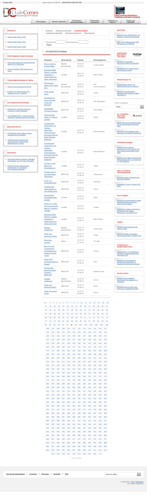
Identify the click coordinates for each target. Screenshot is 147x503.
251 (52, 373)
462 (89, 435)
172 (79, 347)
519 (79, 454)
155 (52, 343)
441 (105, 428)
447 (73, 432)
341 (84, 398)
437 (84, 428)
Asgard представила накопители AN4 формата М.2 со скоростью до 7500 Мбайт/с (129, 159)
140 (100, 336)
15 (103, 303)
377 (84, 409)
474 (89, 439)
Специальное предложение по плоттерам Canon (50, 189)
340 (79, 398)
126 (89, 332)
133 (63, 336)
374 (68, 409)
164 (100, 343)
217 (63, 362)
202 (47, 358)
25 (81, 306)
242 (68, 369)
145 (63, 339)
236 (100, 365)
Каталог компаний (59, 21)
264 (58, 376)
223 (94, 362)
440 (100, 428)
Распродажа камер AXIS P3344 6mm (51, 85)
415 (94, 421)
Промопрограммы (56, 51)
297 (105, 384)
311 (52, 391)
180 (58, 350)
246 (89, 369)
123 (73, 332)
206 (68, 358)
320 (100, 391)
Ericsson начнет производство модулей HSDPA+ (128, 178)
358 (47, 406)
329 (84, 395)
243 (73, 369)
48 (50, 314)
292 (79, 384)
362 (68, 406)
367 (94, 406)
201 (105, 354)
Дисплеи (121, 30)
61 (107, 314)
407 (52, 421)
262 (47, 376)
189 (105, 350)
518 (74, 454)
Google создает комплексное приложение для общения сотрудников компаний (18, 167)
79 (55, 321)
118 (47, 332)
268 (79, 376)
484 (79, 443)
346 (47, 402)
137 (84, 336)
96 (63, 325)
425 (84, 424)
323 (52, 395)
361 (63, 406)
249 (105, 369)
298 (47, 387)
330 (89, 395)
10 (81, 303)
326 (68, 395)
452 (100, 432)
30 (102, 306)
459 (73, 435)
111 (73, 328)
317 (84, 391)
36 (63, 310)
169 (63, 347)
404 (100, 417)
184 (79, 350)
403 (94, 417)
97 (67, 325)
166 (47, 347)
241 (63, 369)
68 (72, 317)
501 (105, 446)
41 (85, 310)
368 (100, 406)
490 (47, 446)
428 (100, 424)
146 (68, 339)
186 (89, 350)
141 (105, 336)
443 (52, 432)
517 (68, 454)
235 (94, 365)
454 (47, 435)
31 (107, 306)
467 (52, 439)
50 (59, 314)
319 (94, 391)
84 (76, 321)
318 (89, 391)
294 (89, 384)
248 (100, 369)
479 (52, 443)
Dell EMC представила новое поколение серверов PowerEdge (129, 132)
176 (100, 347)
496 (79, 446)
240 (58, 369)
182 (68, 350)
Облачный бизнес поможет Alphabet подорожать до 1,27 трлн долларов (21, 160)
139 (94, 336)
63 (50, 317)
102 (91, 325)
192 (58, 354)
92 (46, 325)
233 (84, 365)
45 (102, 310)
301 (63, 387)
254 (68, 373)
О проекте (33, 474)
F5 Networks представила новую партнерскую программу (19, 134)
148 (79, 339)
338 (68, 398)
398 (68, 417)
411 (73, 421)
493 (63, 446)
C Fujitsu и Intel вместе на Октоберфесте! (50, 166)
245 (84, 369)
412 (79, 421)
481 (63, 443)
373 (63, 409)
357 (105, 402)
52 (68, 314)
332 (100, 395)
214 (47, 362)
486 (89, 443)
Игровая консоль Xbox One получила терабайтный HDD (127, 288)
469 (63, 439)
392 (100, 413)
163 (94, 343)
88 (94, 321)
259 (94, 373)
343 (94, 398)
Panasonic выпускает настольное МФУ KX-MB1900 (128, 62)
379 (94, 409)
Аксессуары (122, 273)
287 (52, 384)
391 (94, 413)
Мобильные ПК (124, 80)
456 (58, 435)
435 (73, 428)
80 (59, 321)
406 (47, 421)
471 (73, 439)
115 (94, 328)
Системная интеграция (18, 103)
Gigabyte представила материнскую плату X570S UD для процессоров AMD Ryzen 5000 (128, 150)
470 (68, 439)
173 (84, 347)
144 (58, 339)
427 (94, 424)
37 (68, 310)
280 (79, 380)
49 (55, 314)
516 (63, 454)
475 (94, 439)
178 (47, 350)
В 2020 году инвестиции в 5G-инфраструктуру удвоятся (18, 92)
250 (47, 373)
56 (85, 314)
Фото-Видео (122, 195)
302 (68, 387)
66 (63, 317)
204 (58, 358)
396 (58, 417)
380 (100, 409)
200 (100, 354)
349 (63, 402)
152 (100, 339)
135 (73, 336)
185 (84, 350)
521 (89, 454)
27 (89, 306)
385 (63, 413)
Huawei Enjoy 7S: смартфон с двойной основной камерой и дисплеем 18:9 (128, 253)
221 (84, 362)
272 (100, 376)
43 (94, 310)
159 (73, 343)
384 (58, 413)
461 (84, 435)
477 (105, 439)
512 (100, 450)
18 (50, 306)
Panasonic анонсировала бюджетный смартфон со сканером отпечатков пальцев (128, 262)
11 (86, 303)
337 (63, 398)
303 (73, 387)
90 (102, 321)
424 (79, 424)
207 (73, 358)
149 (84, 339)
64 (55, 317)
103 (96, 325)
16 (107, 303)
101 (85, 325)
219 (73, 362)
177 (105, 347)
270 (89, 376)
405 (105, 417)
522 (95, 454)
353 (84, 402)
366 (89, 406)
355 (94, 402)
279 (73, 380)
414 (89, 421)
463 (94, 435)
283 (94, 380)
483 (73, 443)
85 (81, 321)
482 (68, 443)
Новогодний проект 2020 (16, 47)
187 (94, 350)
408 (58, 421)
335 (52, 398)
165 (105, 343)
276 (58, 380)
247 (94, 369)
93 (50, 325)
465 (105, 435)
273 (105, 376)
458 (68, 435)
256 (79, 373)
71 (85, 317)
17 (46, 306)
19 (55, 306)
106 (47, 328)
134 (68, 336)
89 (98, 321)
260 (100, 373)
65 (59, 317)
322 (47, 395)
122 (68, 332)
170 (68, 347)
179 (52, 350)
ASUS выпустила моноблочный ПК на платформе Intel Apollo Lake (129, 124)
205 (63, 358)
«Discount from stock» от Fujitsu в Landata (50, 117)
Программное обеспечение (20, 56)
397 (63, 417)
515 (58, 454)
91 (107, 321)
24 (76, 306)
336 (58, 398)
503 (52, 450)
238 (47, 369)
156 (58, 343)
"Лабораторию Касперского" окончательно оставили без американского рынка (18, 141)
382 (47, 413)
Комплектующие (125, 142)
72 (89, 317)
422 (68, 424)
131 (52, 336)
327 (73, 395)
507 (73, 450)
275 (52, 380)
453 (105, 432)
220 (79, 362)
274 (47, 380)
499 (94, 446)
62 (46, 317)
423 (73, 424)
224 (100, 362)
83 (72, 321)
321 (105, 391)
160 (79, 343)
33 (50, 310)
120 (58, 332)
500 (100, 446)
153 (105, 339)
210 (89, 358)
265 (63, 376)
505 (63, 450)
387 (73, 413)
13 (94, 303)
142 (47, 339)
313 (63, 391)
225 (105, 362)
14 (99, 303)
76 (107, 317)
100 (80, 325)
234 (89, 365)
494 (68, 446)
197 (84, 354)
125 (84, 332)
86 (85, 321)
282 (89, 380)
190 (47, 354)
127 (94, 332)
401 (84, 417)
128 (100, 332)
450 (89, 432)
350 (68, 402)
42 (89, 310)
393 (105, 413)
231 (73, 365)
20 (59, 306)
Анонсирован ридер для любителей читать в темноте (128, 85)
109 (63, 328)
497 (84, 446)
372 (58, 409)
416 (100, 421)
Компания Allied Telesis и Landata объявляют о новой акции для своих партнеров (50, 74)
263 (52, 376)
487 (94, 443)
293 (84, 384)
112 (79, 328)
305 (84, 387)
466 (47, 439)
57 (89, 314)
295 (94, 384)
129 (105, 332)
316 (79, 391)
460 (79, 435)
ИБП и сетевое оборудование (124, 171)
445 (63, 432)
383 (52, 413)
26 (85, 306)
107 (52, 328)
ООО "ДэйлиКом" (137, 482)
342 (89, 398)
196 (79, 354)
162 (89, 343)
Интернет (11, 153)
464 (100, 435)
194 (68, 354)
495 (73, 446)
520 (84, 454)
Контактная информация (15, 474)
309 (105, 387)
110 (68, 328)
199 (94, 354)
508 (79, 450)
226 (47, 365)
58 (94, 314)
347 (52, 402)
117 (105, 328)
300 (58, 387)
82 (68, 321)
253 (63, 373)
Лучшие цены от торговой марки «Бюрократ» (50, 174)
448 (79, 432)
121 (63, 332)
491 (52, 446)
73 (94, 317)
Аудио (120, 222)
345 (105, 398)
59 (98, 314)
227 (52, 365)
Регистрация (41, 21)
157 (63, 343)
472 (79, 439)
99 (75, 325)
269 (84, 376)
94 (54, 325)
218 (68, 362)
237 (105, 365)
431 (52, 428)
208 (79, 358)
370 (47, 409)
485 (84, 443)
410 (68, 421)
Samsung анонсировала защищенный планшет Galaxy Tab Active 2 (128, 93)
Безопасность (14, 127)
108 (58, 328)
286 (47, 384)
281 (84, 380)
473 (84, 439)
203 (52, 358)
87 (89, 321)
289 (63, 384)
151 (94, 339)
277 (63, 380)
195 (73, 354)
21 (63, 306)
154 (47, 343)
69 (76, 317)
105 (106, 325)
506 (68, 450)
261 (105, 373)
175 (94, 347)
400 (79, 417)
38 (72, 310)
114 (89, 328)
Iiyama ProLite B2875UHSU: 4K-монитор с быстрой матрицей (129, 36)
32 (46, 310)
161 (84, 343)
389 (84, 413)
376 (79, 409)
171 (73, 347)
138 (89, 336)
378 (89, 409)
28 (94, 306)
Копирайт (56, 474)
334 (47, 398)
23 (72, 306)
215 (52, 362)
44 (98, 310)
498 (89, 446)
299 (52, 387)
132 (58, 336)
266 (68, 376)
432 (58, 428)
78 (50, 321)
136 (79, 336)
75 (102, 317)
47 (46, 314)
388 (79, 413)
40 (81, 310)
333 (105, 395)
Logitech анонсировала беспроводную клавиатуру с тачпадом (127, 280)
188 (100, 350)
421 (63, 424)
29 (98, 306)
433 (63, 428)
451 (94, 432)
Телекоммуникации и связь (20, 80)
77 (46, 321)
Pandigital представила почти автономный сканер (128, 69)
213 (105, 358)
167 (52, 347)
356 (100, 402)
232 (79, 365)
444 (58, 432)
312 (58, 391)
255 (73, 373)
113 (84, 328)
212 (100, 358)
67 (68, 317)
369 (105, 406)
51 (63, 314)
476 (100, 439)
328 (79, 395)
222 (89, 362)
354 (89, 402)
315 (73, 391)
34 (55, 310)
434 (68, 428)
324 (58, 395)
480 (58, 443)
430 (47, 428)
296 (100, 384)
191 (52, 354)
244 (79, 369)
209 (84, 358)
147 (73, 339)
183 (73, 350)
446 (68, 432)
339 (73, 398)
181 (63, 350)
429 (105, 424)
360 (58, 406)
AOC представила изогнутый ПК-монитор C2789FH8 (128, 43)
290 (68, 384)
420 (58, 424)
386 (68, 413)
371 (52, 409)
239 (52, 369)
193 (63, 354)
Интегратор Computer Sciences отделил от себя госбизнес (19, 110)
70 (81, 317)
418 (47, 424)
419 (52, 424)
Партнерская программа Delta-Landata (50, 197)
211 (94, 358)
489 (105, 443)
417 (105, 421)
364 (79, 406)
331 (94, 395)
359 (52, 406)
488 (100, 443)
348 (58, 402)
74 (98, 317)
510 (89, 450)
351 (73, 402)
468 (58, 439)
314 (68, 391)
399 (73, 417)
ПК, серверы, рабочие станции (123, 116)
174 (89, 347)
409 (63, 421)
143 (52, 339)
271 (94, 376)
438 (89, 428)
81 (63, 321)
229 (63, 365)
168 (58, 347)
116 (100, 328)
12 (90, 303)
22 (68, 306)
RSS (66, 474)
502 (47, 450)
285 (105, 380)
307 (94, 387)
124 (79, 332)
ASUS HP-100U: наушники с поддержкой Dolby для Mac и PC (129, 235)
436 (79, 428)
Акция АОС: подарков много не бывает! (51, 262)
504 (58, 450)
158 (68, 343)
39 (76, 310)
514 (53, 454)
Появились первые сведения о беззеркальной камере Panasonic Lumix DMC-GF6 (128, 211)
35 (59, 310)
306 (89, 387)
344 (100, 398)
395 (52, 417)
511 (94, 450)
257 (84, 373)
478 (47, 443)
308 (100, 387)
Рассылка (45, 474)
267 (73, 376)
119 (52, 332)
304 (79, 387)
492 (58, 446)
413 (84, 421)
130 (47, 336)
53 (72, 314)
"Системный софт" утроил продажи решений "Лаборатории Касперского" (21, 116)
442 (47, 432)
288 (58, 384)
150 (89, 339)
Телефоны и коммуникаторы (124, 246)
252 (58, 373)
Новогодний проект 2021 (16, 42)
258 (89, 373)
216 (58, 362)
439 (94, 428)
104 (101, 325)
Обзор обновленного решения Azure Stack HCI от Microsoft (21, 63)
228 (58, 365)
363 (73, 406)
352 (79, 402)
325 (63, 395)
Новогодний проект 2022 (16, 37)
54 (76, 314)
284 (100, 380)
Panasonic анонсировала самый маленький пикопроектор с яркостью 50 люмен (129, 202)
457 (63, 435)
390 (89, 413)
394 (47, 417)
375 (73, 409)
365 (84, 406)
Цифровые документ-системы (122, 55)
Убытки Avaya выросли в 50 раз (19, 87)
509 (84, 450)
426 (89, 424)
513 (105, 450)
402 (89, 417)
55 (81, 314)
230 (68, 365)
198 (89, 354)
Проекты (11, 31)
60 (102, 314)
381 (105, 409)
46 (107, 310)
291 (73, 384)
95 (59, 325)
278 (68, 380)
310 (47, 391)
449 (84, 432)
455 (52, 435)
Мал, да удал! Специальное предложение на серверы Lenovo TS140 (50, 250)
